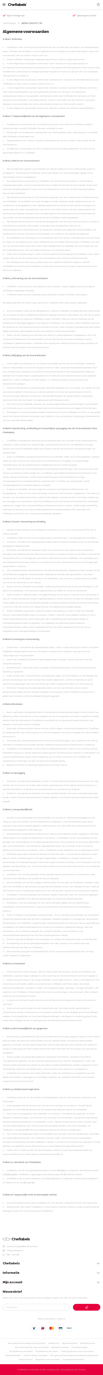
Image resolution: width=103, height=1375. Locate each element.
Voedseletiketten (13, 1355)
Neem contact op (32, 23)
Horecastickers (25, 1359)
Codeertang (53, 1343)
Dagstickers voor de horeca (47, 1359)
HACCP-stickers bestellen (36, 1355)
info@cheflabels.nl (15, 1250)
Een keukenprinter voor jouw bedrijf (32, 1347)
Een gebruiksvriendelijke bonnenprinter (27, 1343)
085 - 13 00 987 (13, 1254)
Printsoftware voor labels (46, 1351)
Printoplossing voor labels (21, 1351)
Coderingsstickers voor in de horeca (77, 1351)
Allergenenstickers (60, 1347)
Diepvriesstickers (70, 1343)
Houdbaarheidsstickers (73, 1359)
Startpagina (9, 23)
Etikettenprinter (87, 1343)
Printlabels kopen (80, 1347)
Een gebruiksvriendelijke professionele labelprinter (74, 1355)
